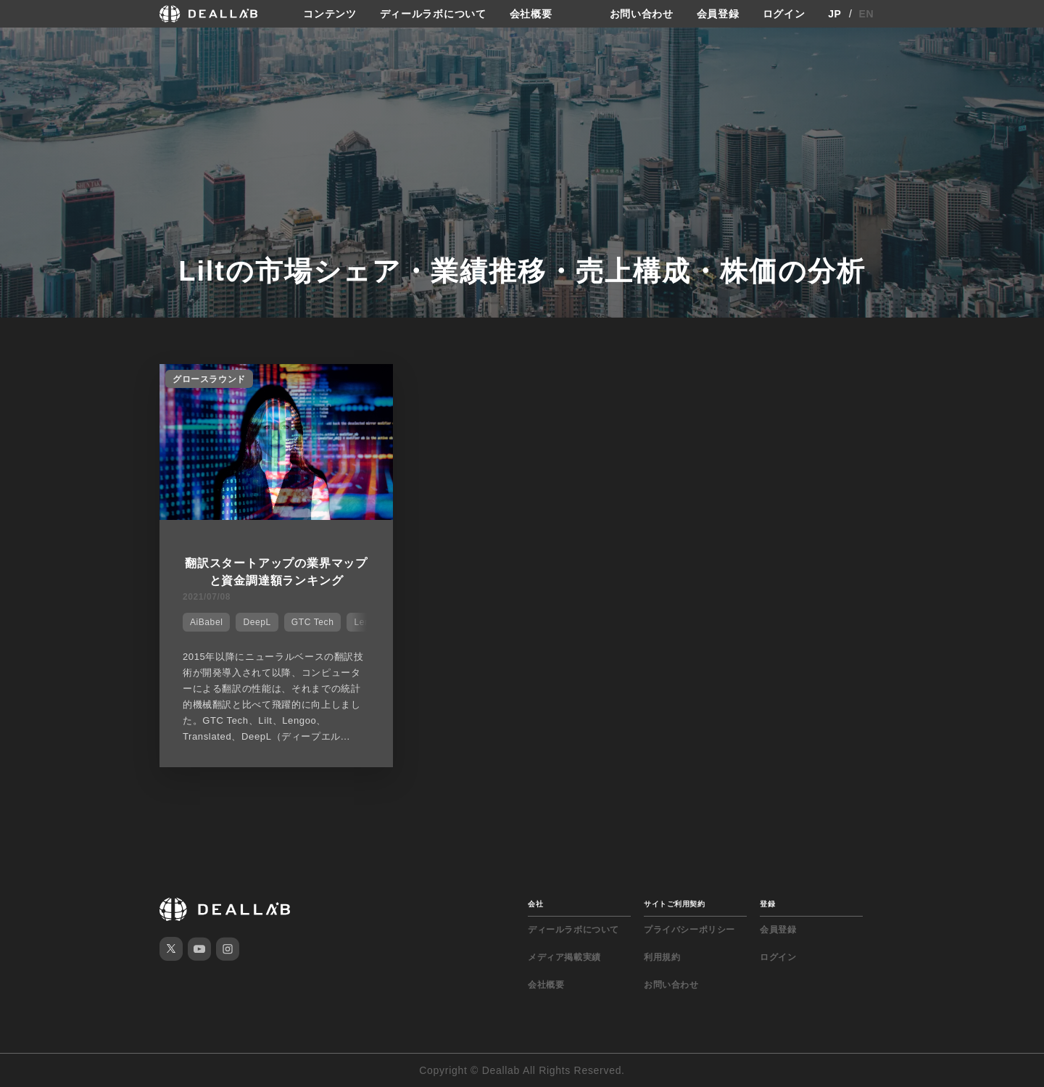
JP (835, 14)
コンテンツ (330, 14)
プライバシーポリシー (689, 930)
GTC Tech (312, 622)
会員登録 (718, 14)
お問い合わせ (642, 14)
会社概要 (531, 14)
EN (866, 14)
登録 (767, 904)
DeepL (256, 622)
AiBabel (206, 622)
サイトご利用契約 (674, 904)
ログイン (784, 14)
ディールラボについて (433, 14)
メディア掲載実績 (564, 957)
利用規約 (662, 957)
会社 (535, 904)
